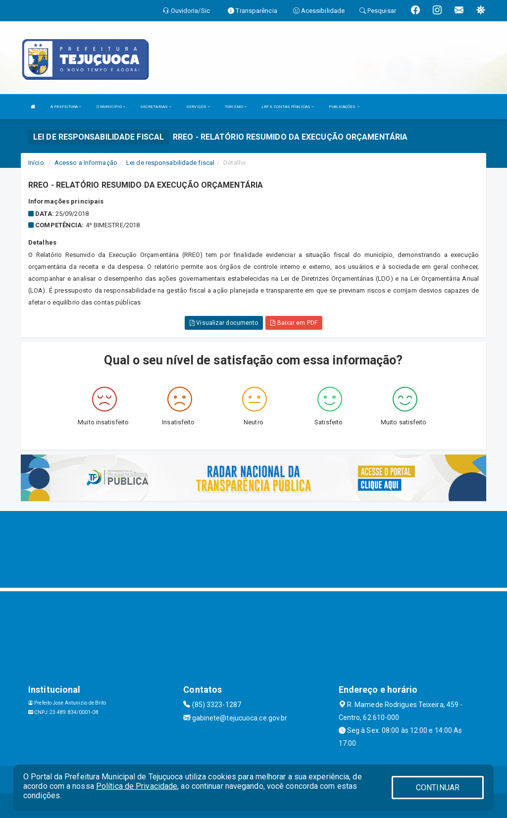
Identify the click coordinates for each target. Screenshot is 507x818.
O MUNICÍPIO (111, 106)
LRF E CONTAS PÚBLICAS (287, 106)
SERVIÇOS (198, 106)
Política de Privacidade (136, 786)
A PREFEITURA (66, 106)
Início (36, 162)
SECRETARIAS (155, 106)
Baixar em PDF (293, 322)
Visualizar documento (224, 322)
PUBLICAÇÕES (344, 106)
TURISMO (236, 106)
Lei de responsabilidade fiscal (170, 162)
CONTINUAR (437, 787)
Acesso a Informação (85, 162)
